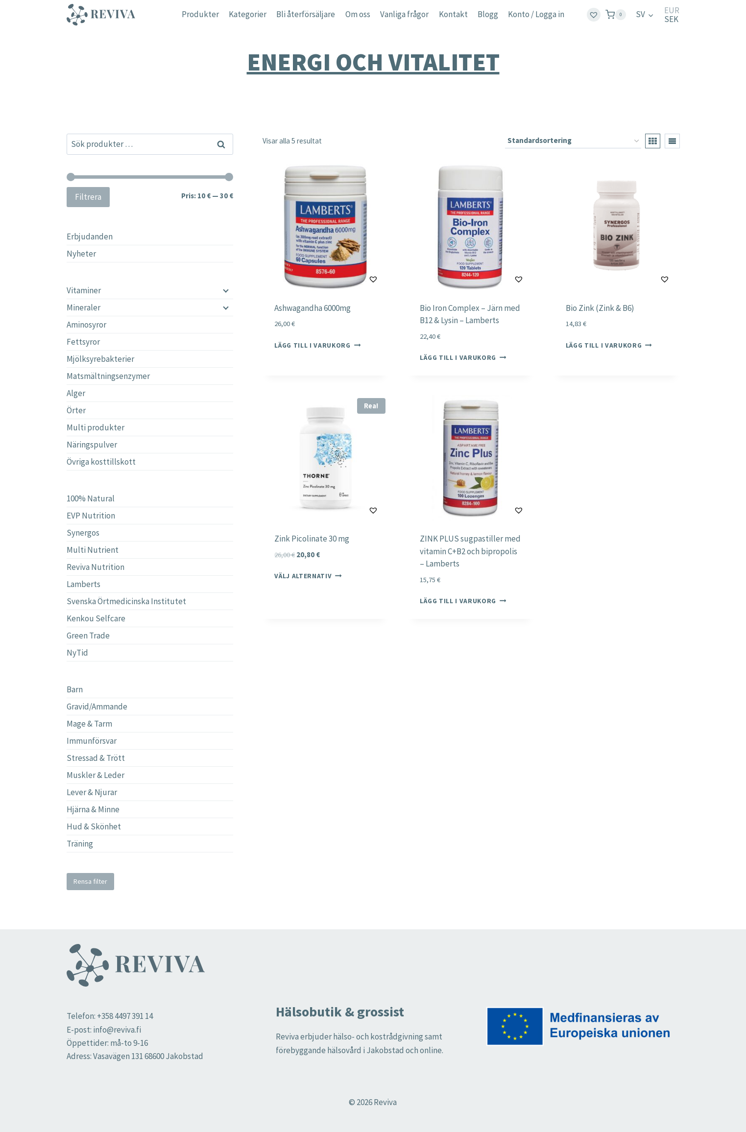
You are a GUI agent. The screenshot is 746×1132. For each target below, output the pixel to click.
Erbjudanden (90, 236)
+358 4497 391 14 (125, 1016)
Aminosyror (86, 324)
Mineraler (83, 307)
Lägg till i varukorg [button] (317, 345)
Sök (221, 144)
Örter (76, 410)
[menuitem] (644, 14)
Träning (80, 843)
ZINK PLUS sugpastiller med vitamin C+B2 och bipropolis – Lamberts (470, 551)
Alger (76, 393)
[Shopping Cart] (615, 14)
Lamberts (83, 584)
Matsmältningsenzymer (108, 376)
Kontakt (453, 14)
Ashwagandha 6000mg (312, 308)
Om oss (357, 14)
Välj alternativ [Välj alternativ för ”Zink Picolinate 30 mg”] (308, 576)
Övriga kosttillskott (101, 461)
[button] (348, 279)
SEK (671, 19)
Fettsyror (83, 341)
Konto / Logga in (536, 14)
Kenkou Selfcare (96, 618)
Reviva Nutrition (95, 567)
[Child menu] (225, 290)
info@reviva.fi (117, 1029)
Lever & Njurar (92, 792)
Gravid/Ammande (97, 706)
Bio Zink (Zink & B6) (600, 308)
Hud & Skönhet (94, 826)
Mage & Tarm (89, 723)
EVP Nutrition (91, 515)
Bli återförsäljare (305, 14)
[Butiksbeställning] (573, 141)
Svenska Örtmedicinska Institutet (126, 601)
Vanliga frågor (404, 14)
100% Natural (91, 498)
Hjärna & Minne (93, 809)
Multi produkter (95, 427)
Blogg (488, 14)
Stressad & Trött (96, 758)
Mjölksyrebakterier (100, 359)
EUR (671, 10)
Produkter (200, 14)
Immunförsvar (92, 740)
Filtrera (88, 196)
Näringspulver (92, 444)
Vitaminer (84, 290)
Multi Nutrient (93, 549)
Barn (75, 689)
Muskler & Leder (95, 775)
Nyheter (81, 253)
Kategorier (247, 14)
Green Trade (88, 635)
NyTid (77, 652)
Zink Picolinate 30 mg (311, 538)
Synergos (83, 532)
